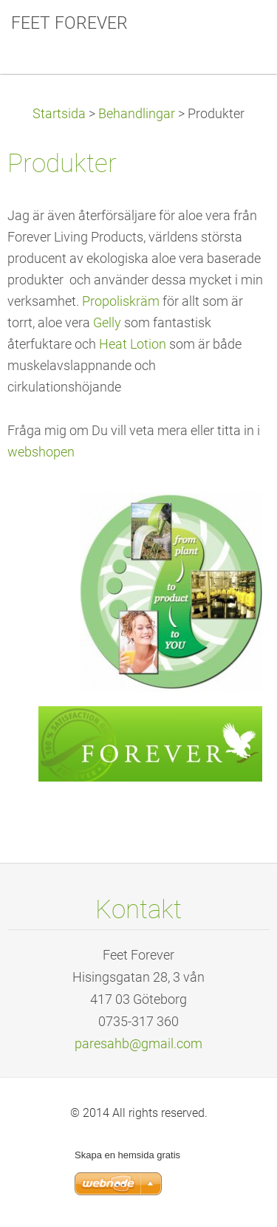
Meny (236, 33)
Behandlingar (136, 113)
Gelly (107, 322)
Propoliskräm (121, 301)
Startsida (59, 113)
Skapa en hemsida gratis (127, 1155)
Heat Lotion (132, 344)
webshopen (41, 452)
